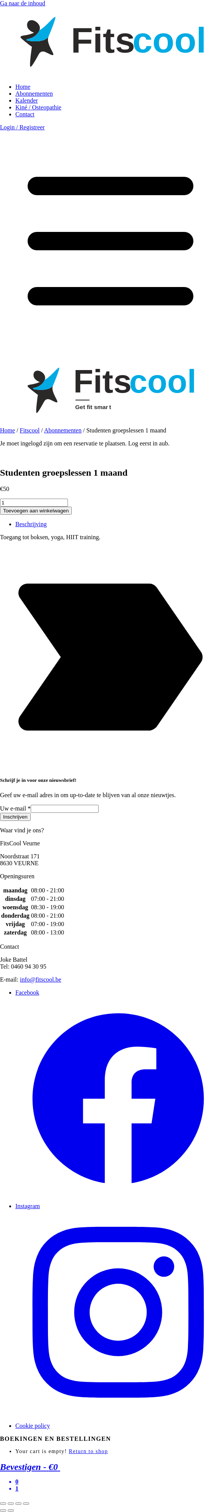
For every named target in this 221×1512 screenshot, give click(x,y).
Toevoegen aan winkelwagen (36, 511)
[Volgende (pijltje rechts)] (11, 1510)
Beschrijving (31, 524)
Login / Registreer (22, 127)
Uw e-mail (15, 808)
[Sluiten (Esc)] (3, 1503)
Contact (25, 114)
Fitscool (30, 430)
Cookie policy (32, 1425)
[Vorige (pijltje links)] (3, 1510)
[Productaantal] (34, 503)
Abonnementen (34, 93)
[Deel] (11, 1503)
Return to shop (88, 1451)
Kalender (26, 100)
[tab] (118, 524)
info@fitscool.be (40, 979)
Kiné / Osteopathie (38, 107)
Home (22, 86)
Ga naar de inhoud (22, 3)
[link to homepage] (110, 73)
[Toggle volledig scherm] (18, 1503)
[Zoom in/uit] (26, 1503)
